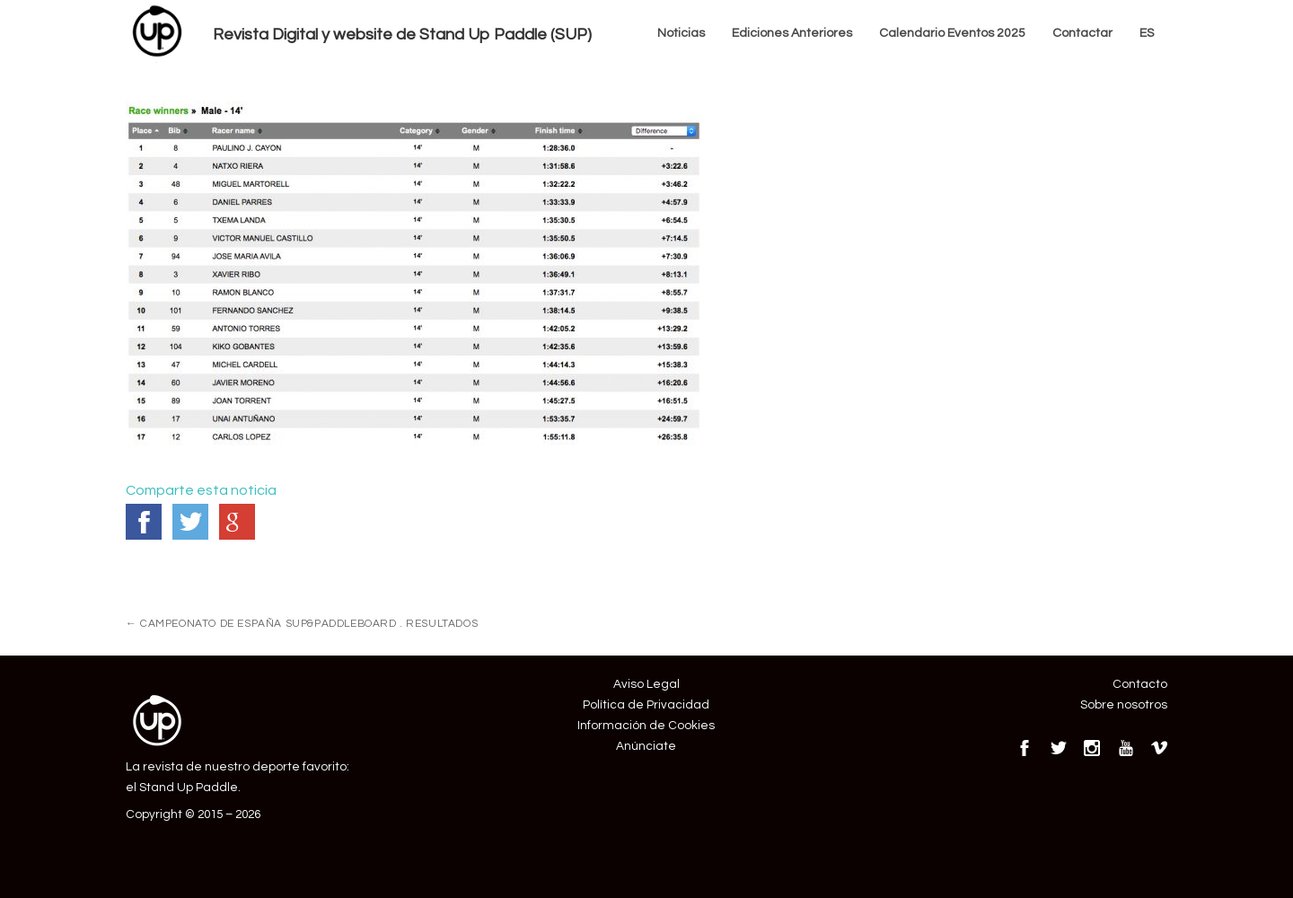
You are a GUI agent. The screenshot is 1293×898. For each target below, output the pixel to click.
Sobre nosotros (1123, 705)
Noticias (681, 33)
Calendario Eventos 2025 (952, 33)
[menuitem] (1146, 34)
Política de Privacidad (646, 705)
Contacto (1140, 684)
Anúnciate (646, 746)
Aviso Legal (646, 684)
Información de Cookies (646, 725)
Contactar (1082, 33)
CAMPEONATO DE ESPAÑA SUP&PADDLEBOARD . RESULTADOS (302, 623)
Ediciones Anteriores (792, 33)
